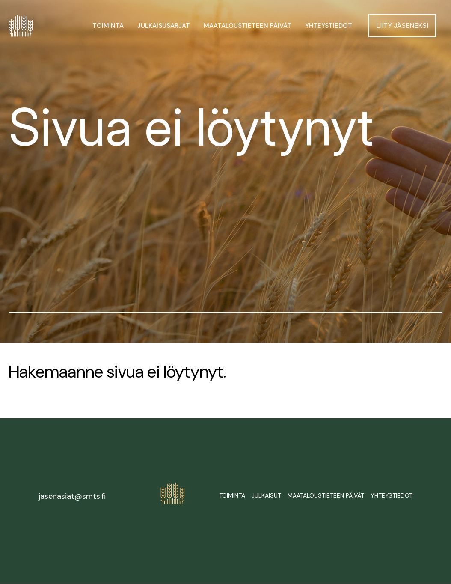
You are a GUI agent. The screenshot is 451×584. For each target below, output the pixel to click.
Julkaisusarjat (163, 25)
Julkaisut (266, 495)
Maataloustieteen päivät (247, 25)
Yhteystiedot (328, 25)
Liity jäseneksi (402, 25)
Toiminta (108, 25)
